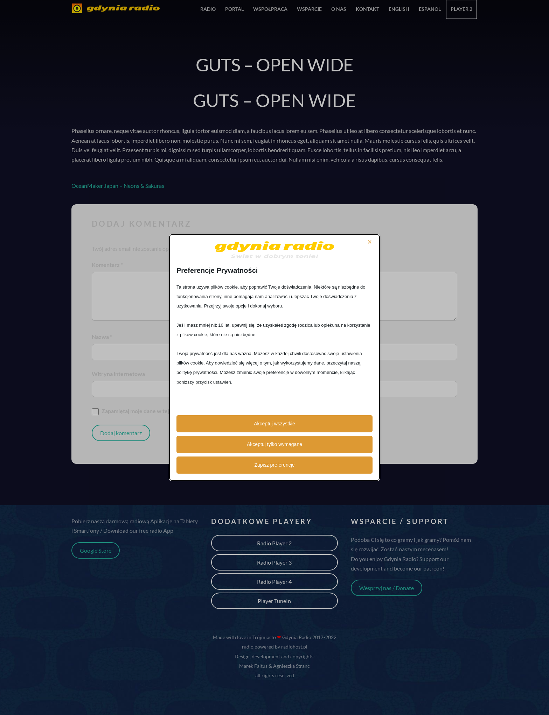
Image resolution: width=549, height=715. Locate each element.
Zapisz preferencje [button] (274, 465)
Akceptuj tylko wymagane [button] (274, 444)
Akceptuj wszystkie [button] (274, 423)
